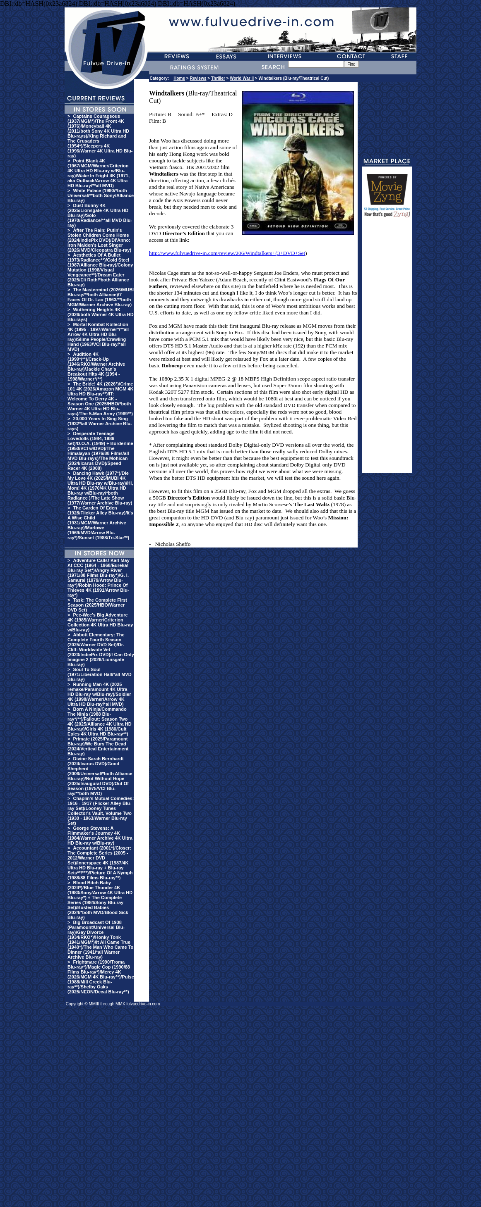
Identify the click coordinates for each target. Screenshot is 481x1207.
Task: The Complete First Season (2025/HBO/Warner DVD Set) (97, 605)
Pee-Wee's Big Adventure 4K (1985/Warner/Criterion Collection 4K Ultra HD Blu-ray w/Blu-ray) (100, 622)
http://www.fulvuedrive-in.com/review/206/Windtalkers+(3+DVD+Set (227, 253)
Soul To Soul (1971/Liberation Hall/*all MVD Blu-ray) (99, 674)
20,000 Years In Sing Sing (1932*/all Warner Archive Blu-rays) (99, 423)
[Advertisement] (387, 349)
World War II (242, 78)
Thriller (218, 78)
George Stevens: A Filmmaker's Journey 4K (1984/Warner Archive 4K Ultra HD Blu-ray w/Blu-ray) (99, 835)
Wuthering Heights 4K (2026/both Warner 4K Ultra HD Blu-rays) (100, 314)
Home (179, 78)
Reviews (198, 78)
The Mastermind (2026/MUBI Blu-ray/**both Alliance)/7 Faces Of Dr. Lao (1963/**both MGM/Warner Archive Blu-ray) (100, 297)
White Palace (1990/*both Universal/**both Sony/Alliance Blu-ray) (100, 195)
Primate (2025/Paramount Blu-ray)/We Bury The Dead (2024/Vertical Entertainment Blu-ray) (97, 746)
